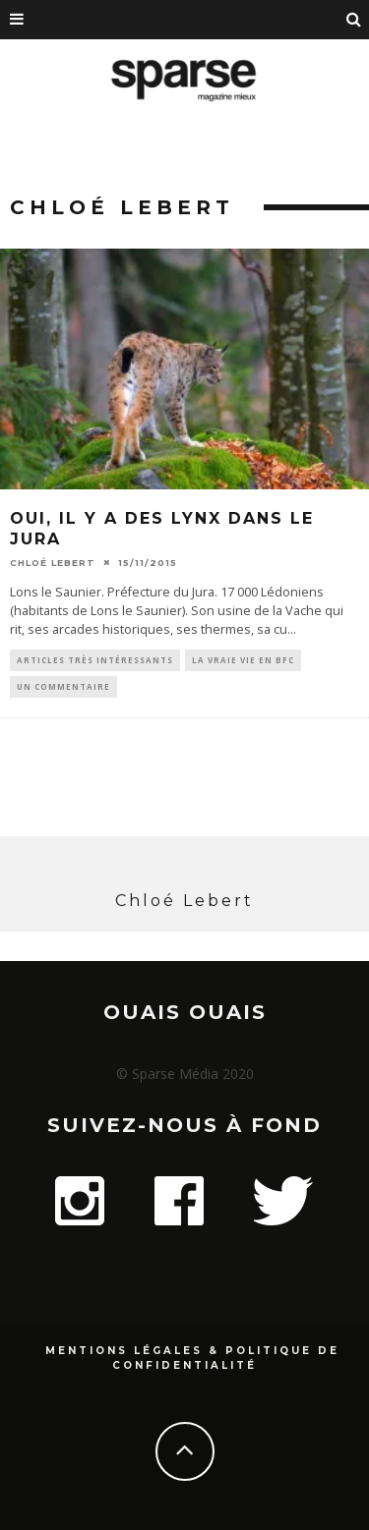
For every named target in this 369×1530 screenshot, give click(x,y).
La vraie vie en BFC (243, 659)
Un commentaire (63, 686)
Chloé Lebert (52, 562)
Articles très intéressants (95, 659)
